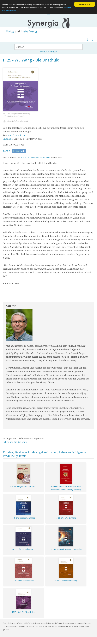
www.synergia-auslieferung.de (79, 623)
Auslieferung (28, 31)
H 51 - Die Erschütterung (66, 581)
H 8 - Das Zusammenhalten (23, 518)
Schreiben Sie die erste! (15, 442)
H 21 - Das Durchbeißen (23, 581)
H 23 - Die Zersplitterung (23, 549)
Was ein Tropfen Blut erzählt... (23, 486)
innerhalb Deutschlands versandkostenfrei (35, 157)
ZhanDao (8, 139)
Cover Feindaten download (17, 121)
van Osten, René (16, 135)
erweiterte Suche (48, 51)
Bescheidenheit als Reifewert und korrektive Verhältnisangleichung (66, 488)
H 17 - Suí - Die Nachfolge (23, 612)
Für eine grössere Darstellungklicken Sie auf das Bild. (18, 115)
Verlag (10, 31)
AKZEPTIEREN (84, 4)
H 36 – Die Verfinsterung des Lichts (65, 549)
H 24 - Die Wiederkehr (66, 518)
